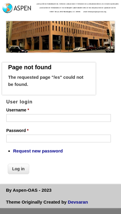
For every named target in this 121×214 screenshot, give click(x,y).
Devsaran (78, 201)
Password (17, 130)
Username (17, 110)
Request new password (38, 150)
